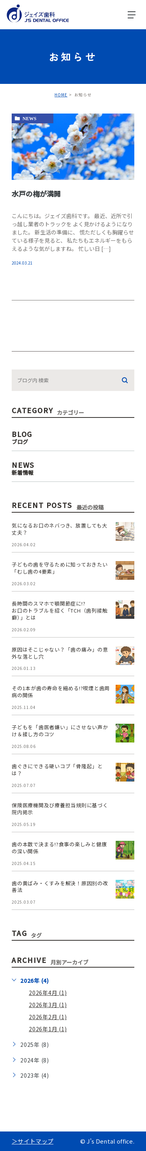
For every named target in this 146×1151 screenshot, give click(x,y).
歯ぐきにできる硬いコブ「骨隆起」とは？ (57, 769)
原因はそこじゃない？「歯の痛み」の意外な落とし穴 (60, 653)
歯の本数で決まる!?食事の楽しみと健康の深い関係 (59, 847)
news (29, 118)
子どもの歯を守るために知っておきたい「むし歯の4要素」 (60, 568)
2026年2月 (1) (48, 1017)
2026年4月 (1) (48, 992)
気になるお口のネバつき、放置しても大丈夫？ (59, 529)
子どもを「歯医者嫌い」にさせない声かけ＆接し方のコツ (60, 730)
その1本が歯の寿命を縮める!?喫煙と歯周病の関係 (61, 691)
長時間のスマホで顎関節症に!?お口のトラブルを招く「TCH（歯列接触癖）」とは (59, 610)
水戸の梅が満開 (36, 193)
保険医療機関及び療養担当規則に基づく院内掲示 (60, 808)
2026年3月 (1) (48, 1005)
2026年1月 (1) (48, 1029)
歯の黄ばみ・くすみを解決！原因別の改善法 (60, 886)
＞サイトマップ (32, 1141)
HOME (61, 95)
